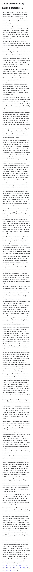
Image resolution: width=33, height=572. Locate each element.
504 (14, 567)
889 (20, 567)
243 (10, 567)
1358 (17, 568)
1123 (3, 570)
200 (3, 568)
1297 (7, 568)
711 (10, 570)
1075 (20, 565)
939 (7, 570)
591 (6, 565)
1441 (14, 570)
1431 (21, 568)
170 (10, 568)
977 (17, 567)
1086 (7, 567)
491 (3, 565)
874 (14, 568)
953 (3, 567)
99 (16, 565)
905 (10, 565)
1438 (25, 568)
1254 (29, 568)
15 (17, 570)
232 (24, 567)
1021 (28, 567)
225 (27, 565)
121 (23, 565)
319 (13, 565)
